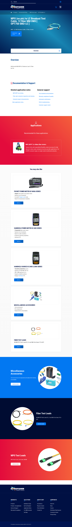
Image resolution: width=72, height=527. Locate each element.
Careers (52, 508)
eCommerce (39, 503)
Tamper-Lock (22, 197)
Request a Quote (40, 506)
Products (15, 12)
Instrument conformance (44, 99)
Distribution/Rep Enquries (55, 510)
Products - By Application (16, 506)
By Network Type (27, 503)
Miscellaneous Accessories (17, 372)
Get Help (25, 512)
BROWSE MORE (16, 384)
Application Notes (27, 508)
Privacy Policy (53, 514)
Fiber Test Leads (43, 413)
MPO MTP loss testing (18, 93)
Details (18, 203)
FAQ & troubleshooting (44, 102)
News (51, 506)
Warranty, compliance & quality (46, 96)
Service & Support (14, 508)
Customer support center (45, 105)
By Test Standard (27, 506)
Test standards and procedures (46, 93)
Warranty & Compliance (16, 510)
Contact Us (39, 510)
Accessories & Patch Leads (24, 12)
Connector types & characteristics (21, 99)
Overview (36, 50)
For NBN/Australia (28, 510)
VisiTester (20, 275)
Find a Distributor (40, 508)
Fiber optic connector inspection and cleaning (23, 96)
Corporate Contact (54, 512)
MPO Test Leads (33, 12)
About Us (52, 503)
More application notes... (18, 102)
